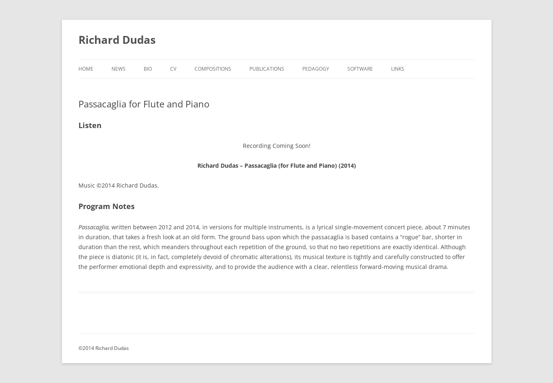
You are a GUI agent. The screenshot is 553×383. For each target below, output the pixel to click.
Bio (148, 68)
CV (173, 68)
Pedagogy (315, 68)
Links (397, 68)
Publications (266, 68)
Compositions (213, 68)
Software (360, 68)
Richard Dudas (117, 39)
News (119, 68)
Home (85, 68)
